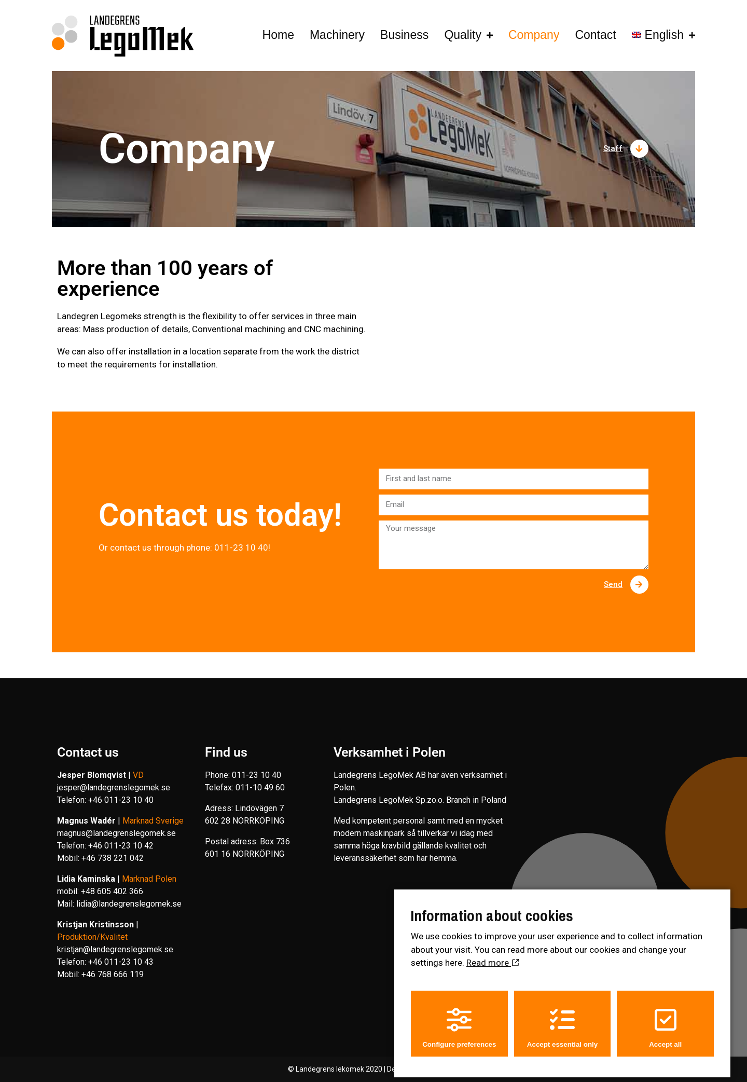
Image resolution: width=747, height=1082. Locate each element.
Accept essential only (562, 1022)
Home (278, 35)
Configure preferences (459, 1022)
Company (528, 35)
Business (404, 35)
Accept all (665, 1022)
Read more (492, 958)
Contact (595, 35)
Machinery (337, 35)
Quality (462, 35)
